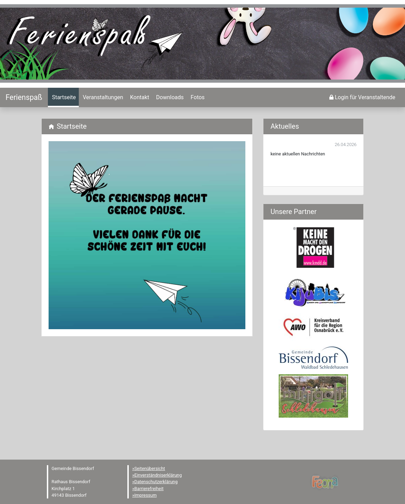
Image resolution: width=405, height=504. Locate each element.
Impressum (145, 495)
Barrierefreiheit (148, 488)
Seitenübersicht (149, 468)
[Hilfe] (196, 97)
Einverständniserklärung (158, 475)
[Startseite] (24, 97)
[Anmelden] (362, 97)
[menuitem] (63, 97)
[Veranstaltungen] (102, 97)
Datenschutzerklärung (156, 481)
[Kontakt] (139, 97)
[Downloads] (169, 97)
